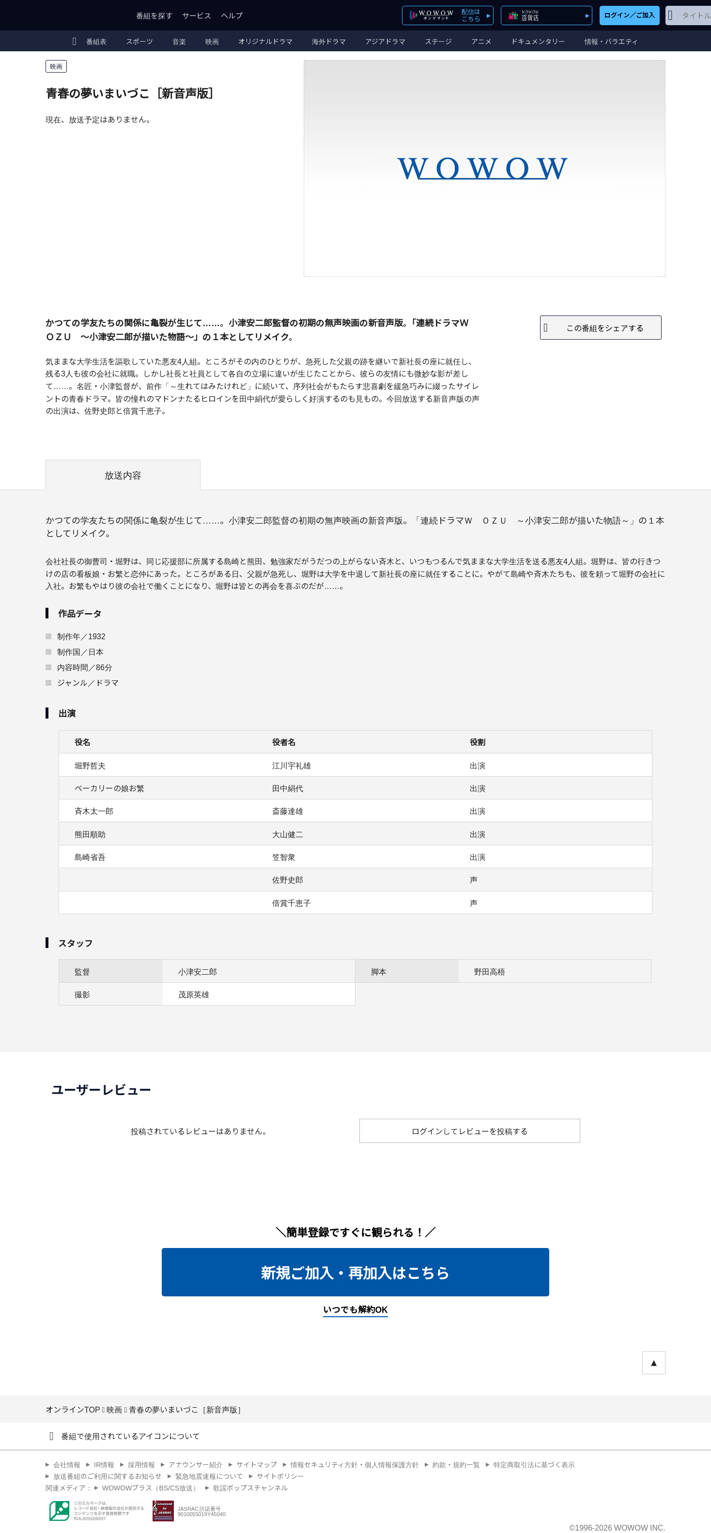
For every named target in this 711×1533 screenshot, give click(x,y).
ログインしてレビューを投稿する (470, 1131)
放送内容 (123, 474)
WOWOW (81, 15)
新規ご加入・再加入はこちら (355, 1272)
